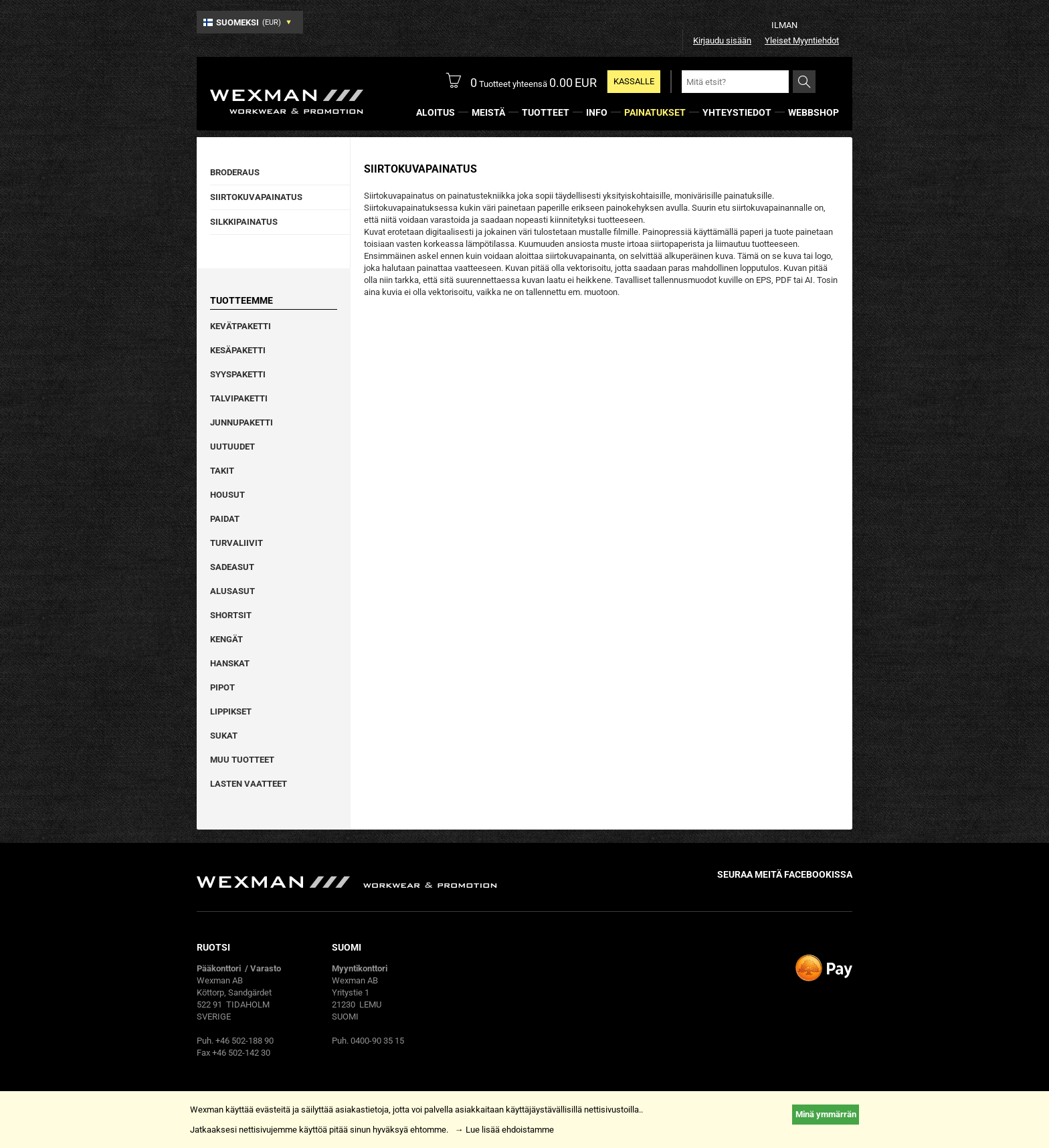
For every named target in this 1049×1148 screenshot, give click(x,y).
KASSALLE (633, 81)
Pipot (222, 687)
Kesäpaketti (238, 350)
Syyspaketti (238, 374)
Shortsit (231, 615)
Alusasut (232, 591)
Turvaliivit (236, 543)
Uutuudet (232, 447)
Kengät (226, 639)
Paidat (225, 519)
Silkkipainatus (244, 222)
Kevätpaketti (240, 326)
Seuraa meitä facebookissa (784, 874)
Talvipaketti (239, 398)
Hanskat (230, 663)
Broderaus (235, 172)
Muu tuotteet (242, 760)
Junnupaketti (241, 422)
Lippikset (231, 711)
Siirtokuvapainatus (256, 197)
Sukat (223, 736)
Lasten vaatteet (248, 784)
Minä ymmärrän (825, 1114)
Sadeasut (232, 567)
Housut (227, 495)
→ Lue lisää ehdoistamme (504, 1130)
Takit (222, 471)
